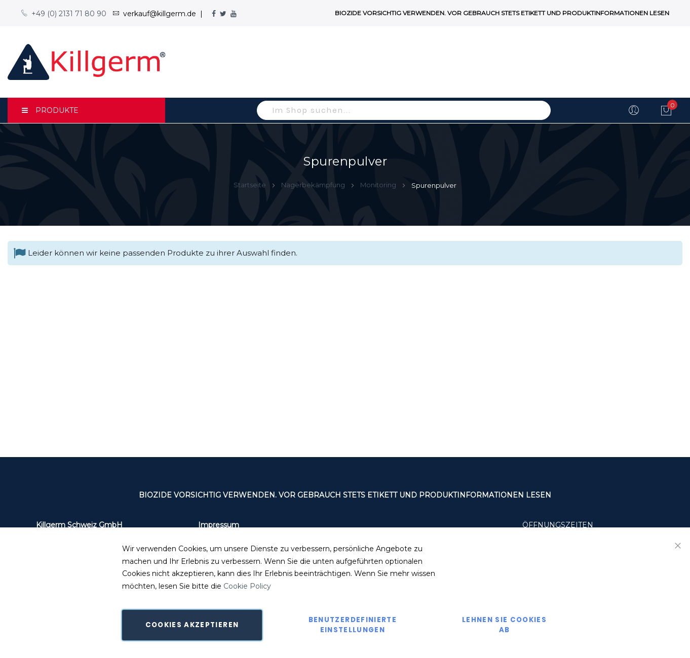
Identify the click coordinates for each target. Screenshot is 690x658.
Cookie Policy (247, 586)
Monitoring (379, 185)
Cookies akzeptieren (192, 625)
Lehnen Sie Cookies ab (504, 625)
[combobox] (403, 110)
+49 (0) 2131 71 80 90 (63, 13)
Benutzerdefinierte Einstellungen (353, 625)
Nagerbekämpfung (314, 185)
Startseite (250, 185)
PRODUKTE (50, 110)
